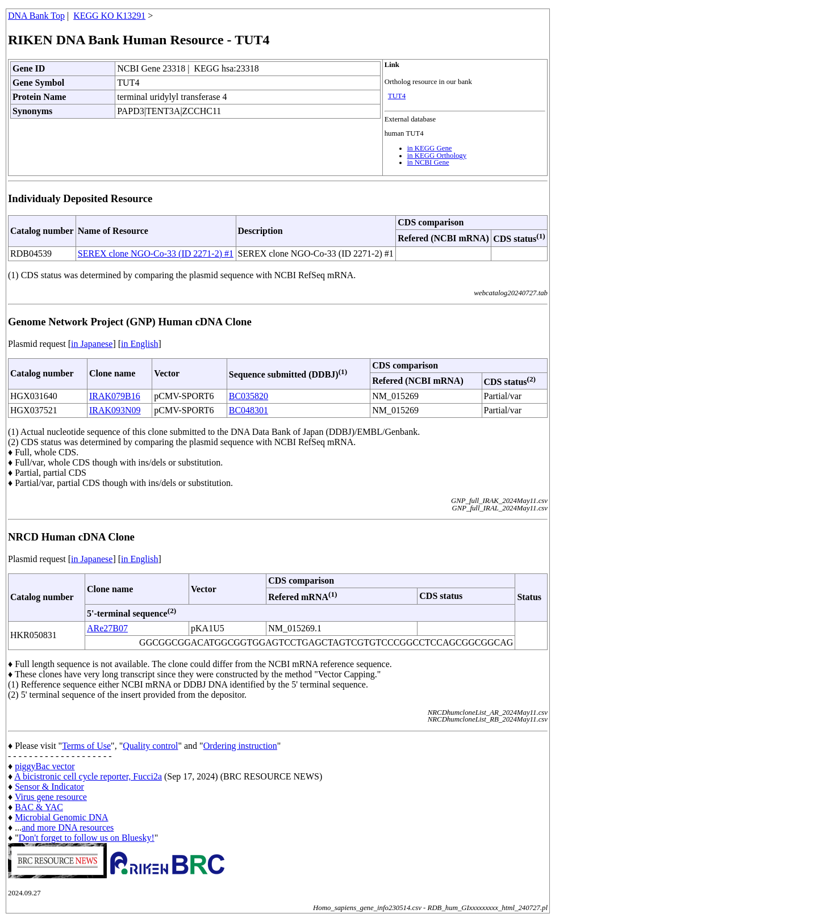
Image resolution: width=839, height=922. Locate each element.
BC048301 (248, 410)
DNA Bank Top (36, 15)
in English (139, 344)
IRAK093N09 (115, 410)
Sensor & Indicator (49, 786)
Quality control (150, 746)
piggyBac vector (44, 766)
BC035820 (248, 396)
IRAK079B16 (114, 396)
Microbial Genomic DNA (61, 817)
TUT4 (397, 96)
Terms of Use (86, 746)
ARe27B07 (107, 628)
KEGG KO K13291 (109, 15)
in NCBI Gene (428, 162)
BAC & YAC (39, 807)
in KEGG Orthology (437, 156)
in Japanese (91, 344)
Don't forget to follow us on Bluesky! (87, 838)
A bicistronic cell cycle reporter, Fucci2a (88, 776)
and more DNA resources (68, 827)
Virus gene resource (51, 797)
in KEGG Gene (429, 148)
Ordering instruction (240, 746)
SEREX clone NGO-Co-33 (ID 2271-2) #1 (155, 253)
